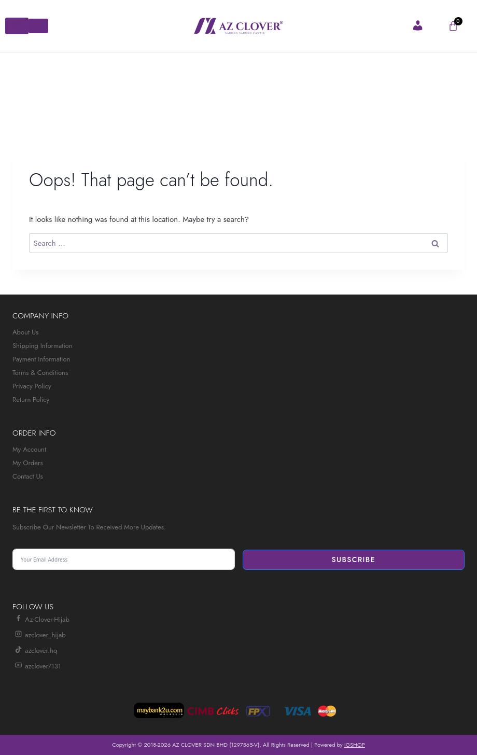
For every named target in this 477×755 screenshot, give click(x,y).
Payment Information (41, 359)
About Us (25, 332)
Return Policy (30, 399)
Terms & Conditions (40, 373)
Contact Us (27, 476)
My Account (29, 449)
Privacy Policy (31, 386)
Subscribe (353, 559)
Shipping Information (42, 346)
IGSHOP (354, 744)
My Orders (27, 463)
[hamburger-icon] (17, 26)
